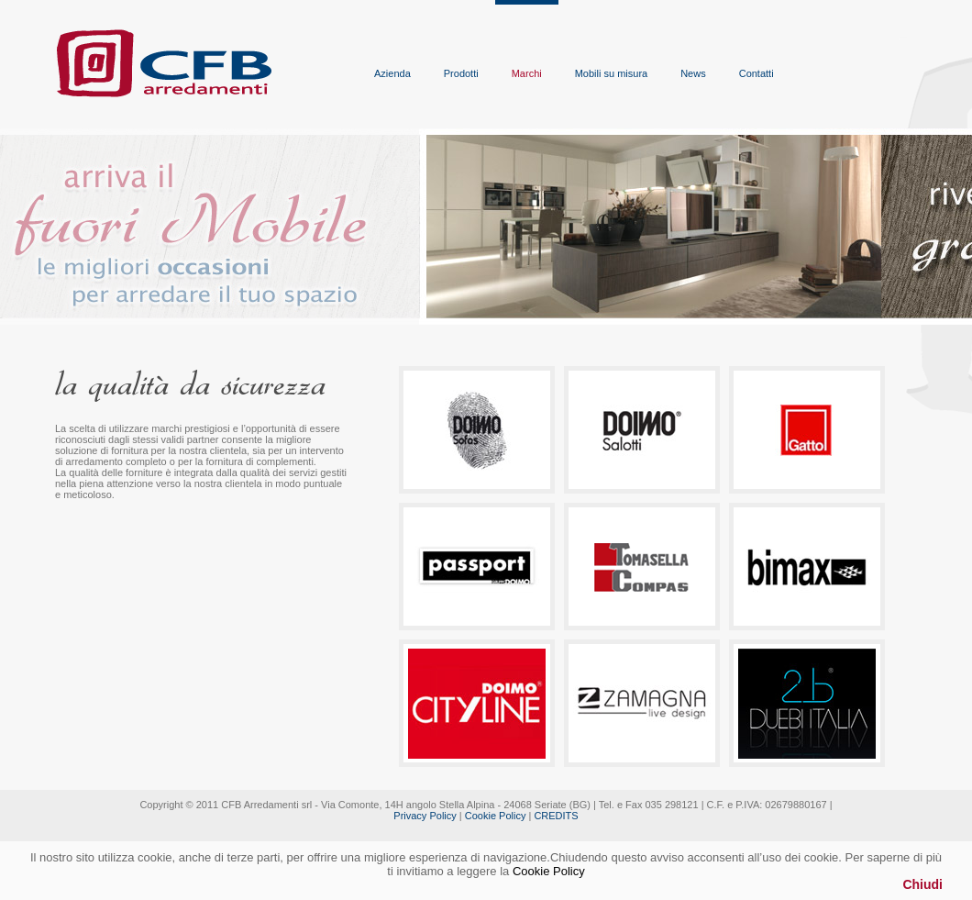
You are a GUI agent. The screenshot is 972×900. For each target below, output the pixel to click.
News (693, 73)
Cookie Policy (495, 815)
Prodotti (461, 73)
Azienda (392, 73)
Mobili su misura (611, 73)
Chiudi (922, 884)
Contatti (756, 73)
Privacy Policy (424, 815)
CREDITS (556, 815)
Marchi (527, 73)
